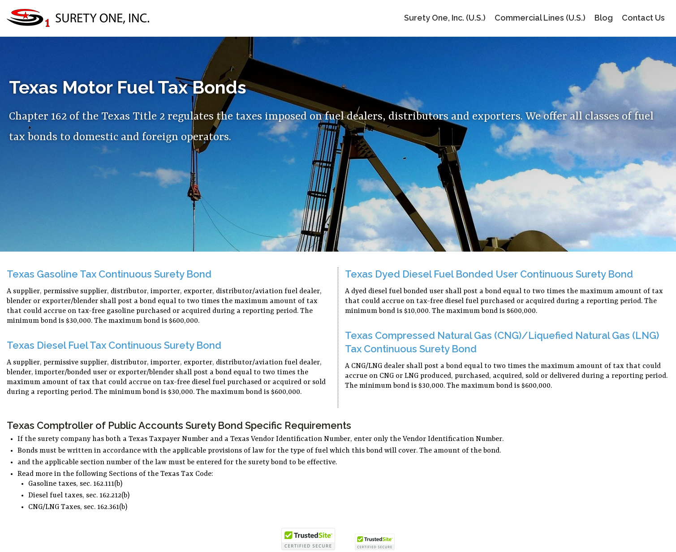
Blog (603, 17)
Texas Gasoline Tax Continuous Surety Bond (109, 274)
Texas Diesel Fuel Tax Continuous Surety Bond (114, 345)
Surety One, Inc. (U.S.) (445, 17)
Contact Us (643, 17)
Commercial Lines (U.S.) (540, 17)
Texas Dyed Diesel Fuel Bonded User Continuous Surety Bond (489, 274)
